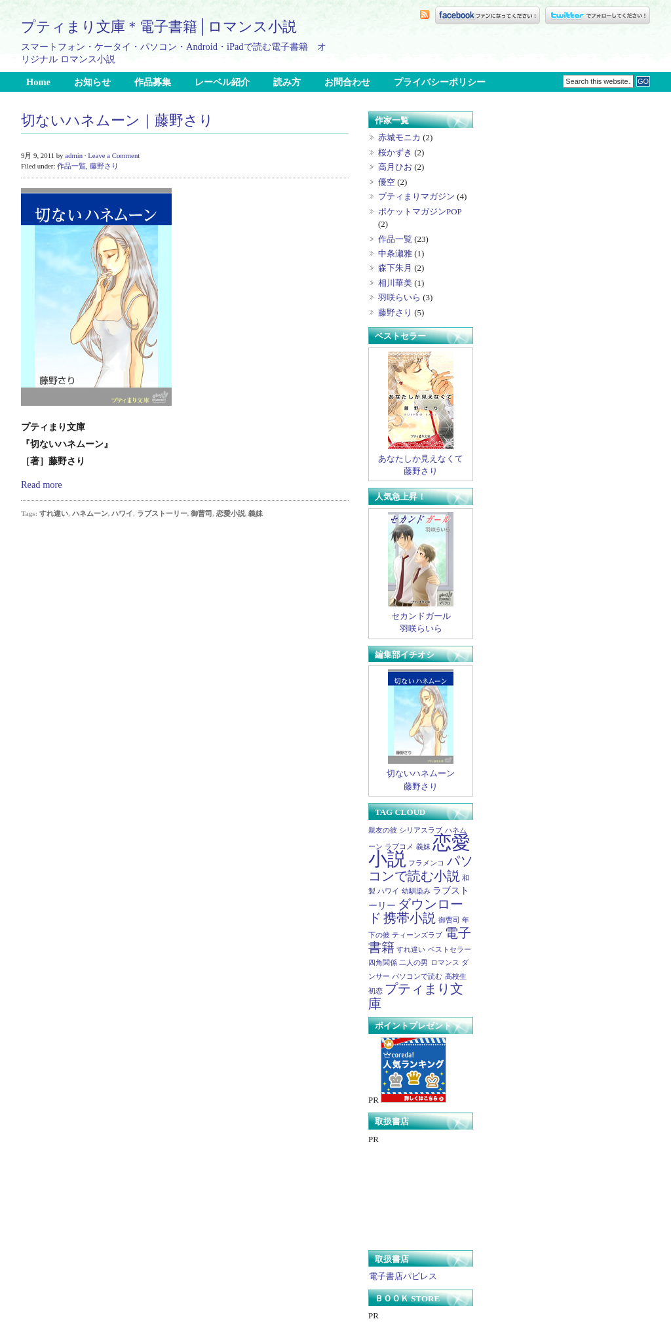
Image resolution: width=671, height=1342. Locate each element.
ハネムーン (90, 513)
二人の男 (413, 962)
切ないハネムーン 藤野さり (421, 775)
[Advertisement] (496, 47)
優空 (386, 182)
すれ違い (53, 513)
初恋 (375, 991)
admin (74, 155)
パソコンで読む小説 (420, 868)
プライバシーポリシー (440, 82)
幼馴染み (416, 891)
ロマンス (445, 962)
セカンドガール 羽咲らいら (420, 617)
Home (38, 82)
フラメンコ (426, 863)
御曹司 (201, 513)
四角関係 (382, 962)
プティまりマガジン (416, 196)
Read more (41, 484)
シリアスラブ (420, 830)
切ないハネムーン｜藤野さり (117, 120)
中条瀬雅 (395, 253)
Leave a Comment (114, 155)
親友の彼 (382, 830)
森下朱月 (395, 268)
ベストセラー (449, 949)
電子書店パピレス (402, 1276)
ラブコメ (399, 846)
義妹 (255, 513)
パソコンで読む (417, 976)
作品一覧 (71, 166)
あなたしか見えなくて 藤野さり (420, 460)
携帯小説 (409, 918)
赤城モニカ (399, 137)
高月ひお (395, 167)
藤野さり (104, 166)
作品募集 (152, 82)
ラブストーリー (162, 513)
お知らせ (92, 82)
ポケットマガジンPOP (419, 211)
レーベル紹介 (222, 82)
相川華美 (395, 283)
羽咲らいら (399, 297)
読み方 (287, 82)
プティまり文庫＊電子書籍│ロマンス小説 (159, 26)
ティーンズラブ (417, 935)
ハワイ (122, 513)
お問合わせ (347, 82)
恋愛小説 (230, 513)
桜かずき (395, 152)
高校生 (456, 976)
